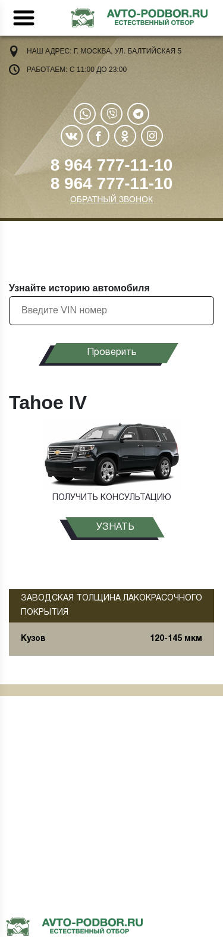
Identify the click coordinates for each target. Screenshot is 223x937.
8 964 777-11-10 (112, 165)
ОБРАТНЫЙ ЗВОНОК (111, 199)
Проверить (112, 352)
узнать (115, 527)
